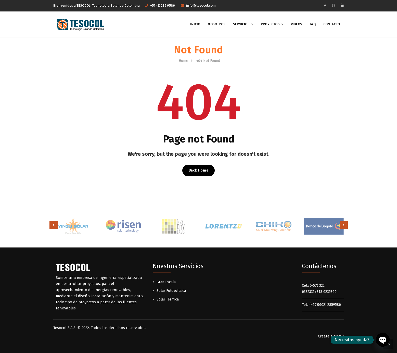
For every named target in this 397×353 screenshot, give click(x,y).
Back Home (198, 170)
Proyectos (270, 24)
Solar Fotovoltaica (171, 291)
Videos (296, 24)
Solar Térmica (168, 299)
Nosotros (216, 24)
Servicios (241, 24)
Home (183, 61)
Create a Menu (331, 336)
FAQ (313, 24)
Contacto (331, 24)
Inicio (195, 24)
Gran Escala (166, 282)
